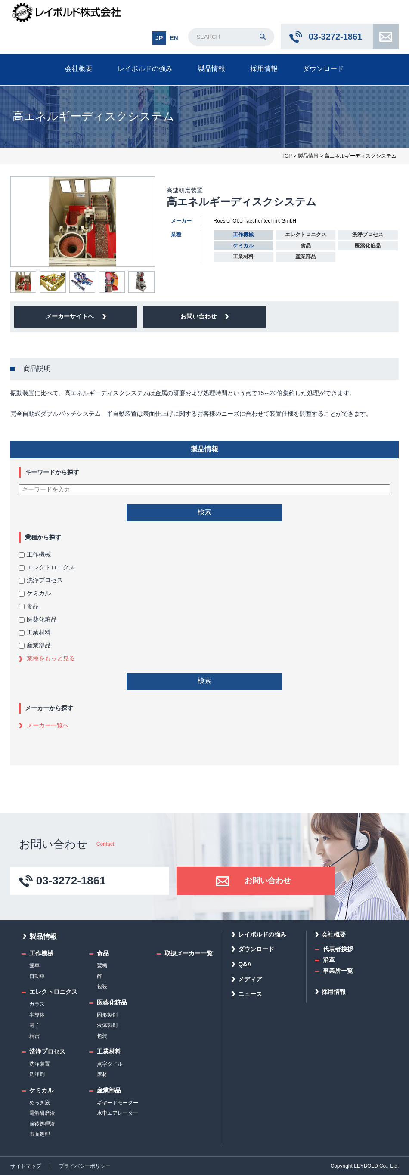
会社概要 (79, 68)
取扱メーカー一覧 (188, 953)
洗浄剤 (37, 1074)
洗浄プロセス (41, 580)
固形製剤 (107, 1015)
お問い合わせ (386, 36)
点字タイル (110, 1064)
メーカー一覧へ (48, 725)
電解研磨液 (42, 1113)
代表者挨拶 (338, 949)
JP (159, 37)
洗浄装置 (39, 1064)
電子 (34, 1025)
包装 (102, 986)
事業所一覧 (338, 970)
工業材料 (35, 632)
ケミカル (35, 593)
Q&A (244, 964)
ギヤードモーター (117, 1103)
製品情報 (211, 68)
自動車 (37, 976)
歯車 (34, 965)
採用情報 (264, 68)
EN (174, 37)
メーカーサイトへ (70, 316)
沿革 (329, 959)
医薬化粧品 (38, 619)
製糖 (102, 965)
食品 (29, 606)
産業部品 (35, 645)
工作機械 (35, 554)
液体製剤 (107, 1025)
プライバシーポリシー (85, 1166)
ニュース (250, 993)
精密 (34, 1036)
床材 (102, 1074)
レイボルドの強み (145, 68)
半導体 (37, 1015)
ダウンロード (323, 68)
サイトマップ (25, 1166)
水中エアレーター (117, 1113)
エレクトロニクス (47, 567)
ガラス (37, 1004)
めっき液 (39, 1103)
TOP (287, 156)
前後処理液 (42, 1124)
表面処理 (39, 1134)
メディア (250, 979)
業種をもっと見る (51, 658)
